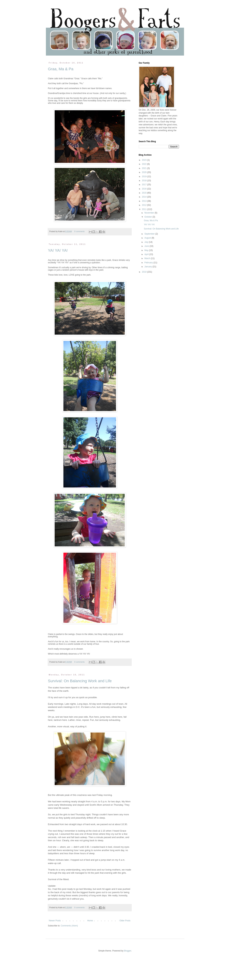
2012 (144, 205)
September (149, 234)
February (148, 262)
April (146, 254)
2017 (144, 184)
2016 (144, 189)
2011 (144, 209)
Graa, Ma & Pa (61, 69)
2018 (144, 180)
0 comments (79, 231)
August (148, 238)
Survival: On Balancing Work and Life (80, 681)
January (148, 266)
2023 (144, 160)
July (146, 242)
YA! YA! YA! (58, 250)
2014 (144, 197)
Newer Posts (55, 920)
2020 (144, 172)
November (149, 213)
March (147, 258)
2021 (144, 168)
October (148, 217)
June (146, 246)
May (146, 250)
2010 (144, 272)
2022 (144, 164)
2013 (144, 201)
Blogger (127, 951)
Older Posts (125, 920)
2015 (144, 193)
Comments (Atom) (69, 925)
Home (90, 920)
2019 (144, 176)
